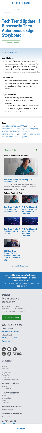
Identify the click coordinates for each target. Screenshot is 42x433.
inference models (20, 131)
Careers (4, 366)
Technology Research (8, 10)
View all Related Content (21, 266)
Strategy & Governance (28, 10)
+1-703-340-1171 (9, 338)
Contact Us (7, 341)
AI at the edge (7, 131)
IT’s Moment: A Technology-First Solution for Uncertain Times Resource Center (21, 278)
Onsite (4, 400)
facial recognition (20, 137)
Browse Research (7, 409)
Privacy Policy (6, 377)
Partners (4, 386)
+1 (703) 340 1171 (21, 286)
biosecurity (22, 134)
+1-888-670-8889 (10, 331)
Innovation (7, 12)
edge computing (32, 129)
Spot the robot (7, 137)
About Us (5, 364)
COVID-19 (20, 126)
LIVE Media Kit (6, 389)
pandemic (6, 129)
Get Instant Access (11, 43)
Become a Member (11, 317)
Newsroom (5, 368)
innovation (6, 126)
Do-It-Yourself (6, 396)
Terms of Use (6, 375)
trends (13, 126)
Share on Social (21, 150)
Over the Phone (6, 398)
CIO (18, 10)
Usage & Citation (7, 373)
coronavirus (29, 126)
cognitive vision (33, 134)
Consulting (5, 402)
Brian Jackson (13, 52)
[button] (21, 428)
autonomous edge (17, 129)
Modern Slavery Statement (10, 379)
